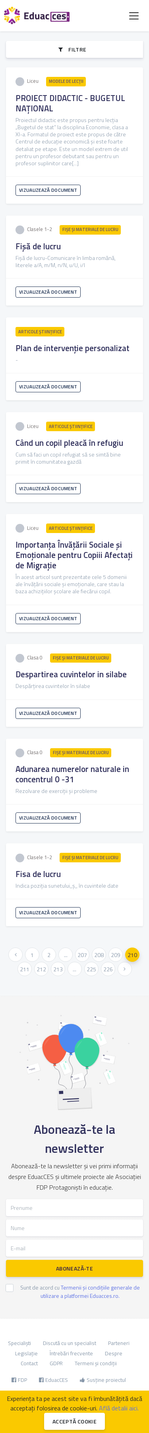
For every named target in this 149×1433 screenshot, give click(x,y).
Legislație (26, 1353)
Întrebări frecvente (71, 1353)
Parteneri (119, 1343)
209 (115, 955)
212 (41, 969)
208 (99, 955)
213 (58, 969)
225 (91, 969)
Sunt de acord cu (80, 1291)
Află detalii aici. (119, 1408)
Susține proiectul (103, 1380)
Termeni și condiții (96, 1363)
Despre (113, 1353)
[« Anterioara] (15, 955)
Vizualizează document (48, 190)
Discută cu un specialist (69, 1343)
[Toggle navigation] (134, 16)
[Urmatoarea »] (125, 969)
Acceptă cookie (74, 1421)
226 (108, 969)
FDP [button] (19, 1380)
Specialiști (19, 1343)
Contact (29, 1363)
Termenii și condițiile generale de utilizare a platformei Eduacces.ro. (90, 1291)
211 (24, 969)
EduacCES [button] (53, 1380)
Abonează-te (74, 1268)
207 (82, 955)
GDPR (56, 1363)
